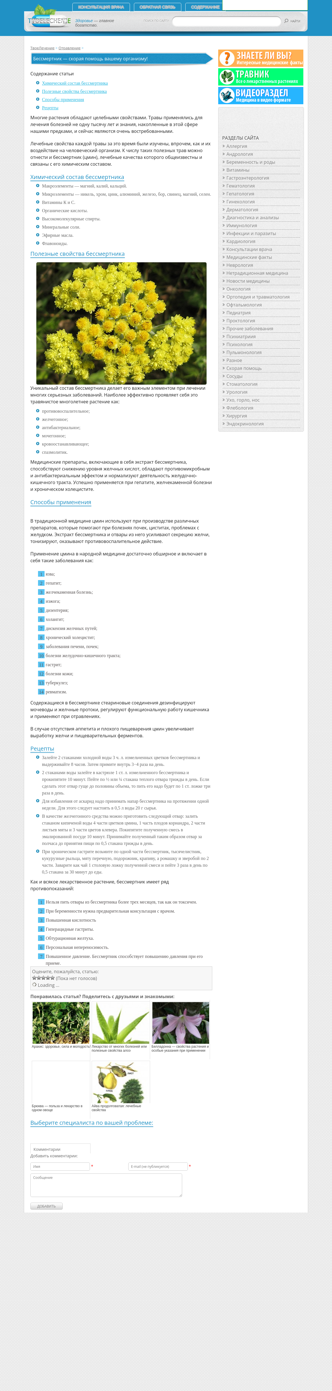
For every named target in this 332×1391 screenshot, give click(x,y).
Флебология (239, 408)
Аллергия (236, 146)
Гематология (240, 186)
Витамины (237, 170)
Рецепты (50, 107)
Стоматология (242, 384)
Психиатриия (241, 336)
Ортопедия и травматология (258, 297)
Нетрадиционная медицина (257, 273)
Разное (234, 360)
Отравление (69, 47)
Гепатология (240, 194)
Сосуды (234, 376)
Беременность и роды (250, 162)
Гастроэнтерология (247, 178)
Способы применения (63, 99)
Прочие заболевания (249, 328)
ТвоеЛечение (42, 47)
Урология (236, 392)
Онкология (238, 289)
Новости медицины (248, 281)
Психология (239, 344)
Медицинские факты (249, 257)
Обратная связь (157, 7)
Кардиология (240, 241)
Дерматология (242, 209)
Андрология (239, 154)
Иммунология (241, 225)
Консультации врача (249, 249)
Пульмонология (244, 352)
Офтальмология (244, 305)
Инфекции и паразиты (251, 233)
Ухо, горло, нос (243, 400)
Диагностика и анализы (252, 217)
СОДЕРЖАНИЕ (205, 7)
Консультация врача (101, 7)
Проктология (240, 321)
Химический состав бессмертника (75, 83)
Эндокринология (245, 424)
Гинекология (240, 202)
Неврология (239, 265)
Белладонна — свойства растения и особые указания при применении (180, 1049)
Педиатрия (238, 313)
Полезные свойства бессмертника (74, 91)
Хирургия (236, 416)
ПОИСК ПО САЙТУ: (157, 20)
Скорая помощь (244, 368)
